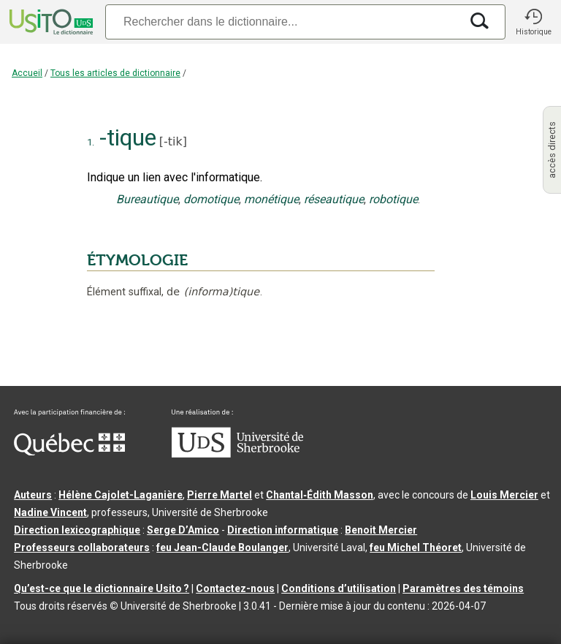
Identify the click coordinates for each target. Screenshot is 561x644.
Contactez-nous (235, 588)
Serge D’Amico (183, 530)
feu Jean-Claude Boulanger (222, 547)
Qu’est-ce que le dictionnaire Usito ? (101, 588)
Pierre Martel (219, 495)
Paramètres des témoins (463, 588)
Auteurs (33, 495)
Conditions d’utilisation (338, 588)
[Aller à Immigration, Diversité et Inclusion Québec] (69, 452)
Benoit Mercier (381, 530)
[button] (533, 22)
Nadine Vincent (50, 512)
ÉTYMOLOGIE (137, 260)
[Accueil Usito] (49, 22)
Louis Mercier (504, 495)
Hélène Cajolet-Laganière (120, 495)
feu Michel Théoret (416, 547)
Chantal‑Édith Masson (319, 495)
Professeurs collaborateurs (82, 547)
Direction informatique (282, 530)
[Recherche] (283, 21)
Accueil (27, 73)
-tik (173, 141)
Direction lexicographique (77, 530)
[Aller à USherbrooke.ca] (237, 454)
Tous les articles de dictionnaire (115, 73)
